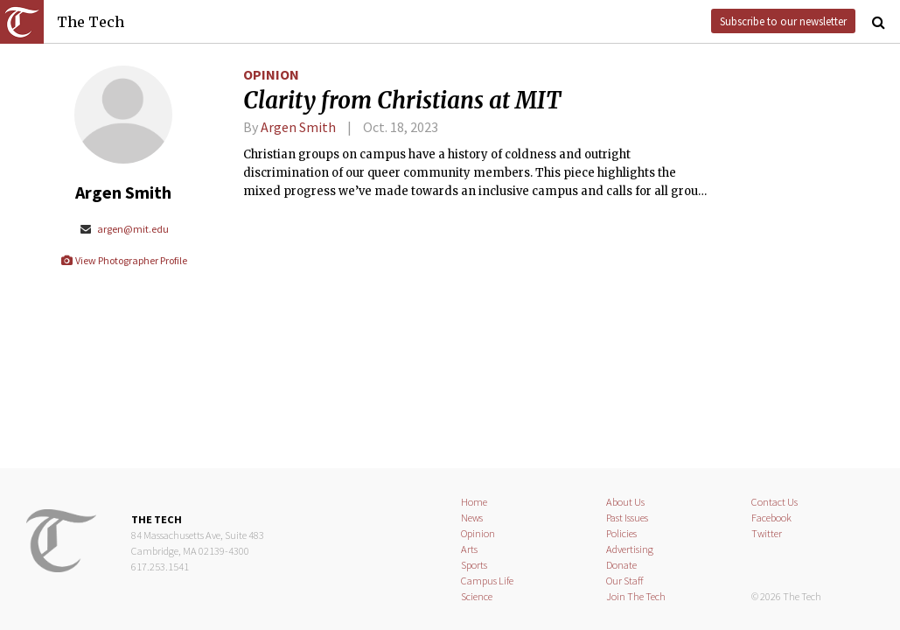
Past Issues (627, 517)
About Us (625, 501)
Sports (474, 564)
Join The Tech (636, 596)
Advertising (629, 549)
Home (474, 501)
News (472, 517)
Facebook (771, 517)
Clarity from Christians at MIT (402, 101)
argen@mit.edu (123, 228)
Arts (469, 549)
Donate (621, 564)
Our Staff (625, 580)
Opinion (271, 74)
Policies (621, 533)
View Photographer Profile (123, 260)
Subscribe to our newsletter (783, 21)
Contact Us (774, 501)
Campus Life (487, 580)
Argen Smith (298, 127)
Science (476, 596)
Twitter (766, 533)
